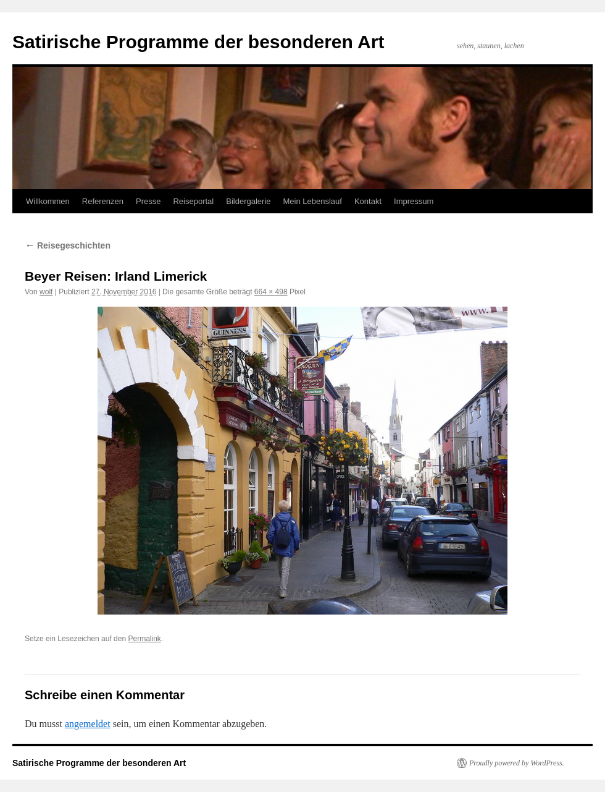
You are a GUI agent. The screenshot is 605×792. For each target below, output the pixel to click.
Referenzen (102, 201)
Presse (148, 201)
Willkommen (48, 201)
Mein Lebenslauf (312, 201)
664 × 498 (271, 291)
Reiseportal (193, 201)
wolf (46, 291)
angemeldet (88, 723)
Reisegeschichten (68, 245)
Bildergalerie (248, 201)
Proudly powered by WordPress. (516, 763)
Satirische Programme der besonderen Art (198, 42)
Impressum (413, 201)
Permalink (144, 638)
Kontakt (368, 201)
